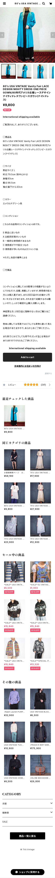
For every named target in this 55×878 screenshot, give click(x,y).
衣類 (4, 803)
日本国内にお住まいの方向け (27, 366)
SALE (5, 821)
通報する (48, 373)
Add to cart (27, 357)
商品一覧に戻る (27, 836)
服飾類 (5, 812)
